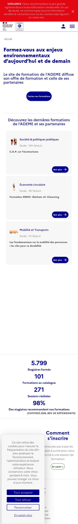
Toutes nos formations (39, 96)
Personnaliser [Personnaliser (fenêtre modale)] (23, 507)
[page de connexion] (63, 26)
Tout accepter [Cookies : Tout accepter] (23, 492)
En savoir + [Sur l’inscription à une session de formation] (57, 466)
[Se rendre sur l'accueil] (13, 26)
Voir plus (60, 169)
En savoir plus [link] (23, 515)
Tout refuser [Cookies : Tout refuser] (23, 500)
